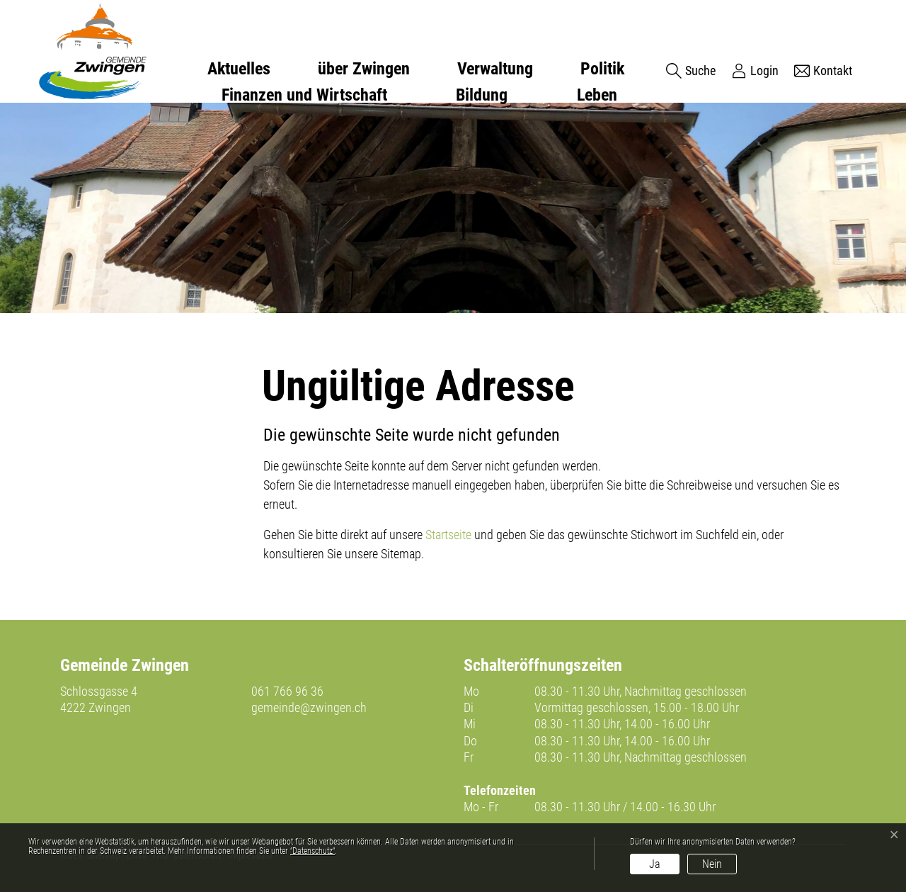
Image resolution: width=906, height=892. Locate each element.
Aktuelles (238, 69)
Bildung (482, 95)
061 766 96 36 (287, 691)
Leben (597, 95)
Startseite (448, 534)
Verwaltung (495, 69)
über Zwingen (364, 69)
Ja (654, 864)
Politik (602, 69)
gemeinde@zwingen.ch (309, 707)
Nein (712, 864)
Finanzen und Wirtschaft (304, 95)
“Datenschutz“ (312, 851)
